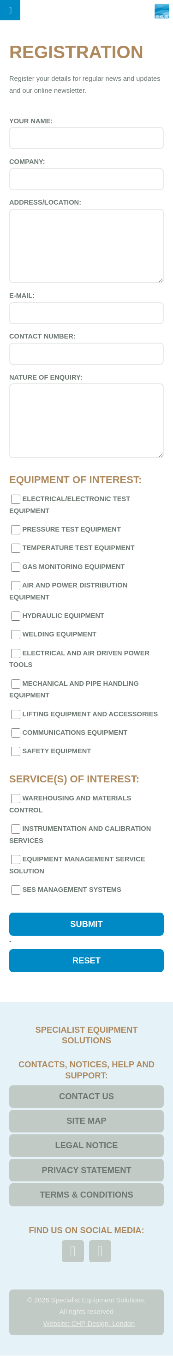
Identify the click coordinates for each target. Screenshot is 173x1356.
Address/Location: (86, 241)
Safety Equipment (50, 751)
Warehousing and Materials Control (70, 804)
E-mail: (86, 308)
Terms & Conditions (86, 1194)
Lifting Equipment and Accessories (83, 714)
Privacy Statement (86, 1170)
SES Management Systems (65, 890)
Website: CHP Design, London (89, 1323)
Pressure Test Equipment (65, 529)
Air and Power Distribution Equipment (68, 591)
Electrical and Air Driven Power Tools (79, 659)
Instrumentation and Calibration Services (80, 834)
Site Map (86, 1121)
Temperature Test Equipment (72, 548)
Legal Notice (86, 1145)
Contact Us (86, 1096)
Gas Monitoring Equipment (67, 567)
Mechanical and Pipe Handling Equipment (74, 689)
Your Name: (86, 133)
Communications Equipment (68, 733)
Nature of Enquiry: (86, 416)
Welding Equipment (52, 634)
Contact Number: (86, 349)
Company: (86, 174)
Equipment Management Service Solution (77, 865)
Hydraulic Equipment (56, 616)
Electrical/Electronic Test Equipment (69, 505)
